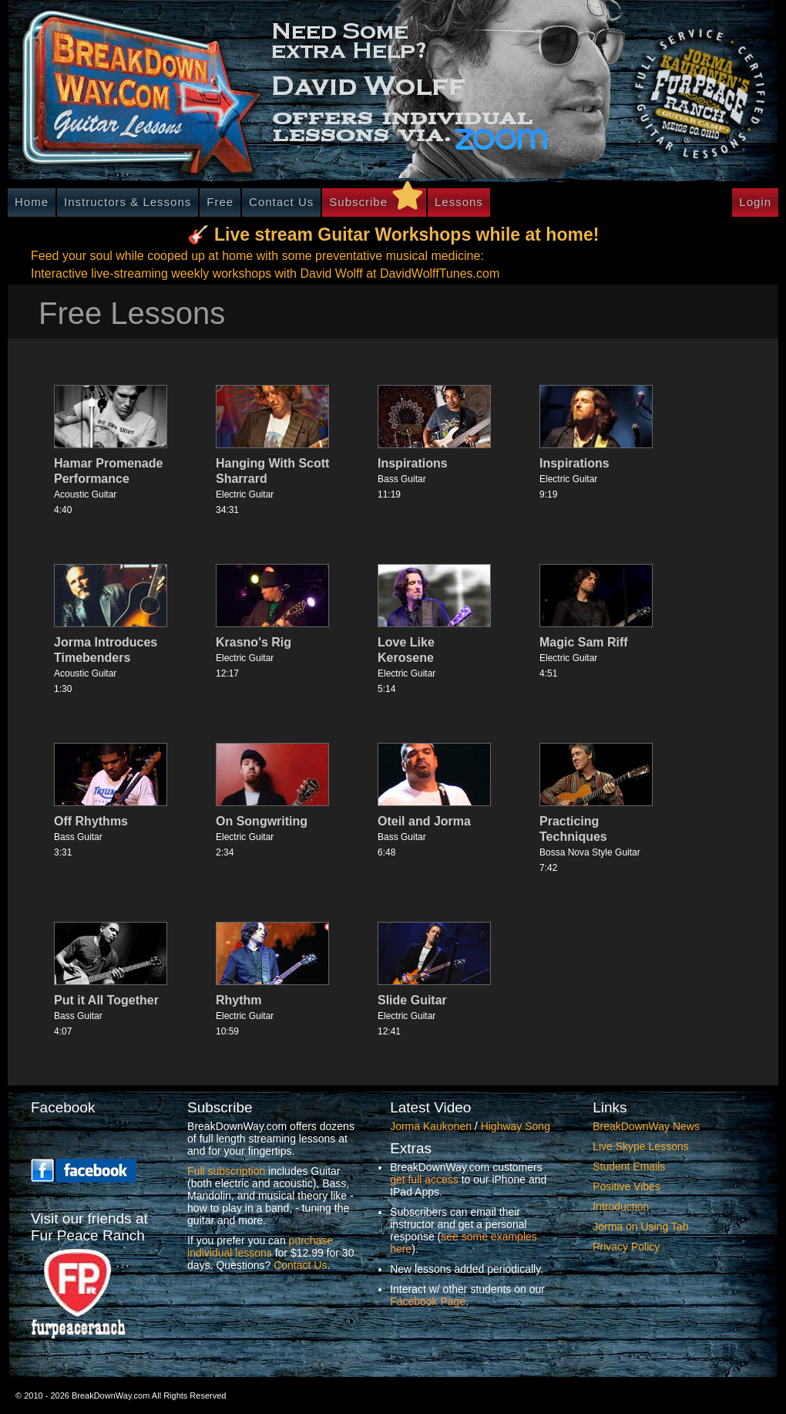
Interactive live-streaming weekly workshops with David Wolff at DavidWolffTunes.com (265, 273)
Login (755, 201)
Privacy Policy (626, 1246)
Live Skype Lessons (641, 1146)
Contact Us (281, 201)
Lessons (459, 201)
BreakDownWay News (646, 1126)
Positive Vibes (626, 1186)
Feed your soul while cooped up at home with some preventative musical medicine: (257, 255)
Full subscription (226, 1171)
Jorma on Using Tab (640, 1226)
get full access (424, 1179)
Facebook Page (427, 1301)
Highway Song (515, 1126)
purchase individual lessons (260, 1246)
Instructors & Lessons (127, 201)
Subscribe (358, 201)
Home (32, 201)
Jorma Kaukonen (431, 1126)
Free (220, 201)
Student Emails (629, 1166)
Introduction (621, 1206)
